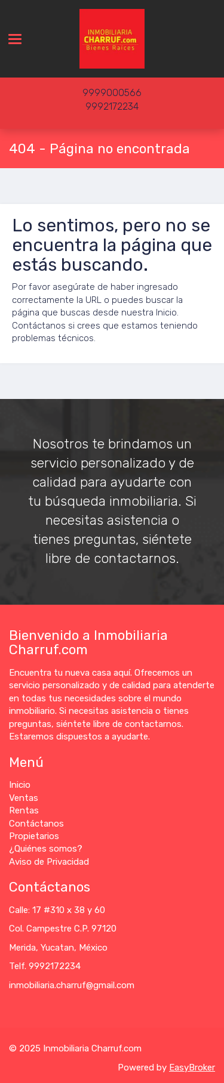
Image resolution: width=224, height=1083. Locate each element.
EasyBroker (192, 1067)
